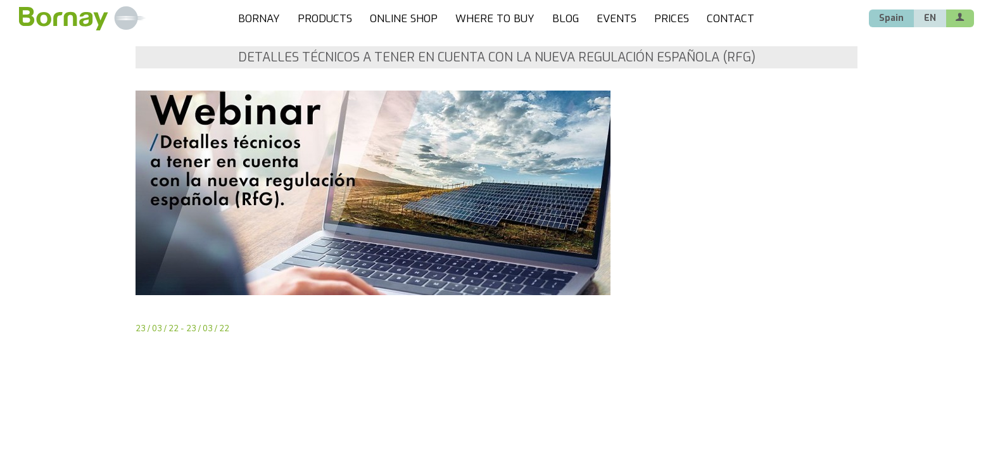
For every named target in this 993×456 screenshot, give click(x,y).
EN (930, 18)
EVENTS (616, 18)
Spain (891, 18)
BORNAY (259, 18)
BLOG (565, 18)
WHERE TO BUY (494, 18)
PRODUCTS (325, 18)
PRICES (671, 18)
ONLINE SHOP (404, 18)
